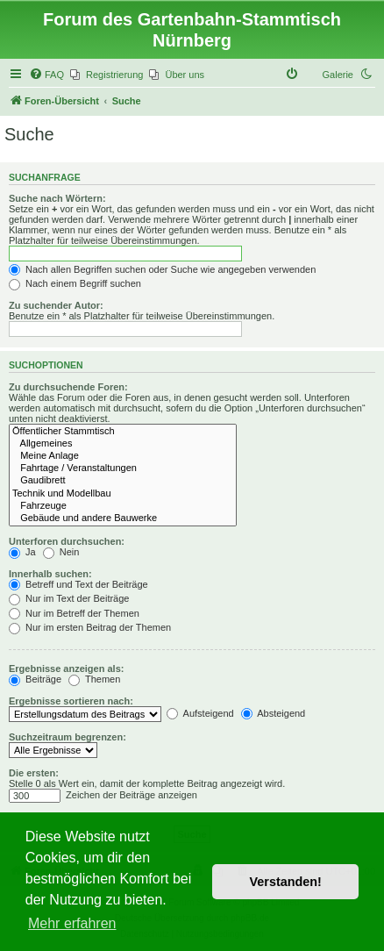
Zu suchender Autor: (56, 305)
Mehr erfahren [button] (72, 923)
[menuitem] (46, 74)
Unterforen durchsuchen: (66, 541)
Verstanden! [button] (286, 882)
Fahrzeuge (123, 506)
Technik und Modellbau (123, 494)
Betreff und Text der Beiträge (78, 584)
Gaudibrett (123, 481)
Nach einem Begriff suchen (75, 283)
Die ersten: (34, 773)
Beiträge (35, 679)
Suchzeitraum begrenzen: (67, 737)
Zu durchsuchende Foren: (68, 387)
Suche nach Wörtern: (57, 198)
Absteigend (273, 713)
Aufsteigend (200, 713)
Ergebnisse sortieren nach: (71, 701)
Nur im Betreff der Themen (74, 613)
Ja (22, 552)
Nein (61, 552)
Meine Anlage (123, 456)
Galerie (338, 74)
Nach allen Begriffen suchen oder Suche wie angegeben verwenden (162, 269)
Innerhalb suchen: (50, 573)
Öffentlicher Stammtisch (123, 431)
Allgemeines (123, 444)
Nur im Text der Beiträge (69, 598)
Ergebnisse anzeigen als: (66, 668)
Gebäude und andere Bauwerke (123, 518)
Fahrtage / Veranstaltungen (123, 468)
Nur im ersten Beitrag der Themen (90, 627)
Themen (94, 679)
